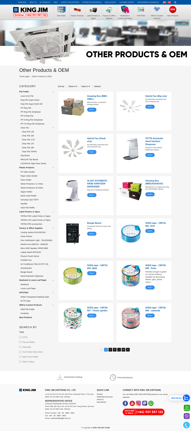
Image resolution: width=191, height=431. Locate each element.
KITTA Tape (25, 301)
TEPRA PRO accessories (31, 224)
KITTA (25, 337)
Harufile (24, 204)
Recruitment (101, 402)
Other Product (28, 362)
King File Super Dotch (30, 100)
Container (25, 313)
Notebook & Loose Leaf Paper (33, 280)
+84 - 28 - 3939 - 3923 (57, 416)
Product (100, 394)
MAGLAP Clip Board (29, 159)
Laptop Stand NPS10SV (31, 252)
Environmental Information (148, 2)
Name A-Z (71, 86)
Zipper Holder (26, 192)
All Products (45, 2)
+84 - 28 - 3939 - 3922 (66, 413)
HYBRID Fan (26, 260)
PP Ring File (26, 108)
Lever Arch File (27, 96)
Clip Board (25, 155)
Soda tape (26, 347)
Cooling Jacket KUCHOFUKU (33, 232)
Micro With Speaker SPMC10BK (34, 248)
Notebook (25, 284)
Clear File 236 (28, 136)
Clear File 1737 (28, 140)
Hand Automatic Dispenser (32, 276)
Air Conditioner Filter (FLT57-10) (34, 264)
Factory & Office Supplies (31, 228)
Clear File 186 (28, 148)
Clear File (25, 128)
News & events (110, 2)
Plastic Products (26, 168)
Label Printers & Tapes (29, 212)
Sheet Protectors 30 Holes (32, 188)
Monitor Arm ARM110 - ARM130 (34, 244)
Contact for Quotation (70, 2)
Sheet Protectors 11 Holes (32, 184)
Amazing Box (26, 268)
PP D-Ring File (27, 116)
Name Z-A (84, 86)
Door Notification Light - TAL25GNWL (37, 240)
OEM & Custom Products (30, 305)
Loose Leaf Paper (28, 288)
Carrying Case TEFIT (30, 200)
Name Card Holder (29, 196)
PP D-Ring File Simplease (32, 120)
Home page (22, 2)
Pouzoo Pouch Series (30, 256)
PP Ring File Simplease (31, 112)
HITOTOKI (23, 292)
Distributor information (92, 2)
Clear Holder (26, 180)
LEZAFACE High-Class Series (33, 163)
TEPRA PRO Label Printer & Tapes (35, 216)
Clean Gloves (26, 236)
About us (33, 2)
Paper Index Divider (29, 176)
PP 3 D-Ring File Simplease (32, 124)
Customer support (126, 2)
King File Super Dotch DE (32, 104)
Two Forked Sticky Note (32, 352)
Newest (96, 86)
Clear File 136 (28, 132)
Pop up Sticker (28, 342)
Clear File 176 (28, 144)
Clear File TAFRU (29, 151)
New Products (25, 317)
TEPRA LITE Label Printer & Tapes (35, 220)
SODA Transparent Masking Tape (35, 297)
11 (123, 349)
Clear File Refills (28, 208)
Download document (105, 397)
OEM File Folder (28, 309)
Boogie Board (26, 272)
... (119, 349)
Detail (91, 110)
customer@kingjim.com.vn (60, 418)
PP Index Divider (28, 172)
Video (55, 2)
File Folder (24, 92)
